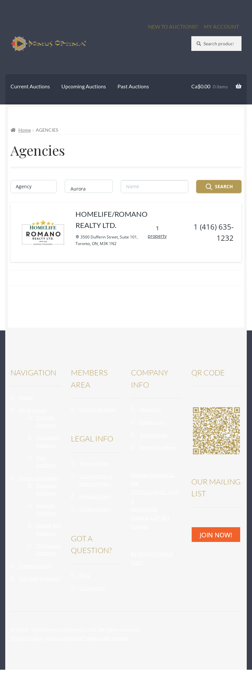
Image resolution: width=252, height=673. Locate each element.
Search (219, 187)
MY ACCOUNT (221, 26)
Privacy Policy (95, 499)
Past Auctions (133, 86)
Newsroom (151, 425)
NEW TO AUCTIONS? (173, 26)
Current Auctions (30, 86)
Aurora (85, 189)
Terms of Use (93, 466)
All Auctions (33, 413)
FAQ (84, 578)
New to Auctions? (39, 481)
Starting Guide (35, 569)
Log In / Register (97, 412)
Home (24, 130)
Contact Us (92, 591)
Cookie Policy (94, 512)
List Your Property (39, 581)
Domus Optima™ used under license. (88, 641)
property (160, 238)
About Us (150, 412)
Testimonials (153, 438)
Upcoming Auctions (83, 86)
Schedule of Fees (158, 450)
